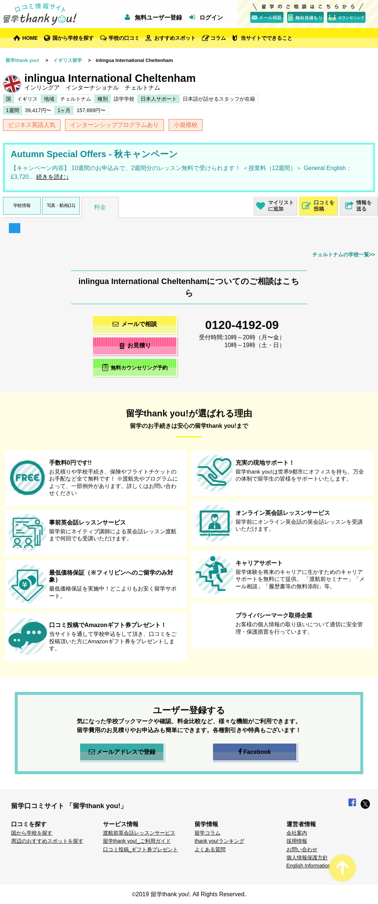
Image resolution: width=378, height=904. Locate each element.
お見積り (135, 345)
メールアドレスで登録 (122, 752)
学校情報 (21, 205)
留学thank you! (22, 60)
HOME (30, 38)
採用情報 (296, 841)
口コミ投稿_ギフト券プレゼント (140, 849)
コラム (218, 38)
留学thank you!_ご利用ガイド (137, 841)
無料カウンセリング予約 (135, 367)
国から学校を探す (73, 38)
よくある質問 (210, 849)
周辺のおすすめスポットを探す (47, 841)
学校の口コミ (124, 38)
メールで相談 (135, 324)
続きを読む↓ (52, 177)
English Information (308, 866)
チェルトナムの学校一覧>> (343, 254)
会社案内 (296, 833)
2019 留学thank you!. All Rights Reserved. (191, 894)
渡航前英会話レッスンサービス (139, 833)
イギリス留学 (67, 60)
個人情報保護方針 (307, 857)
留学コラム (207, 833)
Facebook (254, 752)
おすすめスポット (175, 38)
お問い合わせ (301, 849)
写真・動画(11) (61, 205)
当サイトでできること (266, 38)
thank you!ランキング (219, 841)
